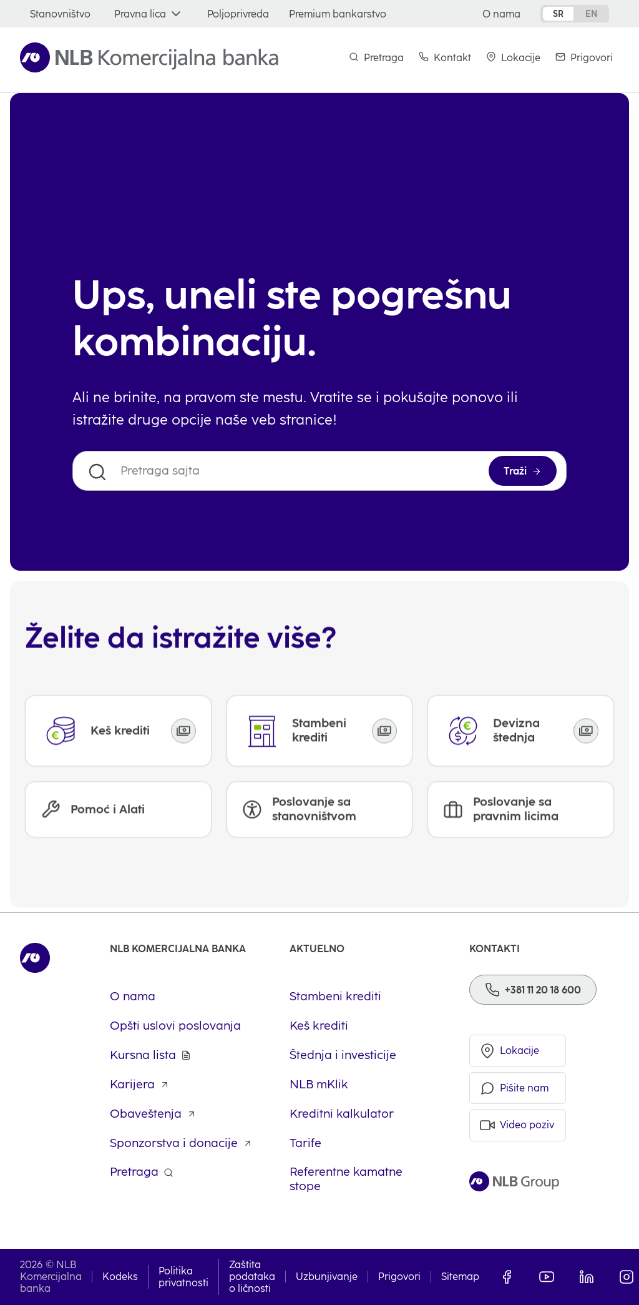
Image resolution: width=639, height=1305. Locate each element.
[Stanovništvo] (60, 14)
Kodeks (120, 1277)
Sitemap (460, 1277)
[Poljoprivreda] (238, 14)
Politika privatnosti (183, 1277)
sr (558, 14)
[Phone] (533, 990)
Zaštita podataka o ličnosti (252, 1276)
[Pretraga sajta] (319, 471)
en (591, 14)
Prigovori (399, 1277)
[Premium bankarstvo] (337, 14)
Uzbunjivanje (327, 1277)
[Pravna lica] (148, 14)
